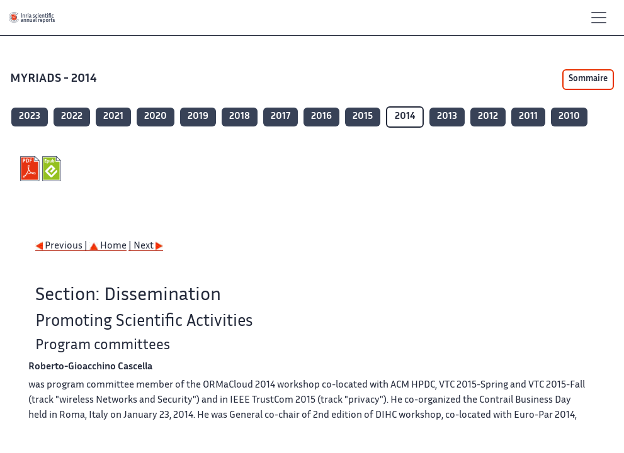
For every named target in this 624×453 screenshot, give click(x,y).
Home (108, 246)
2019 (198, 117)
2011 (528, 117)
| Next (145, 246)
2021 (113, 117)
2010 (569, 117)
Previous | (62, 246)
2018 (239, 117)
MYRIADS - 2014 (54, 79)
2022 (71, 117)
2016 (321, 117)
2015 (363, 117)
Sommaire (588, 79)
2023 (29, 117)
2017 (280, 117)
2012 (488, 117)
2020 (155, 117)
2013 (447, 117)
